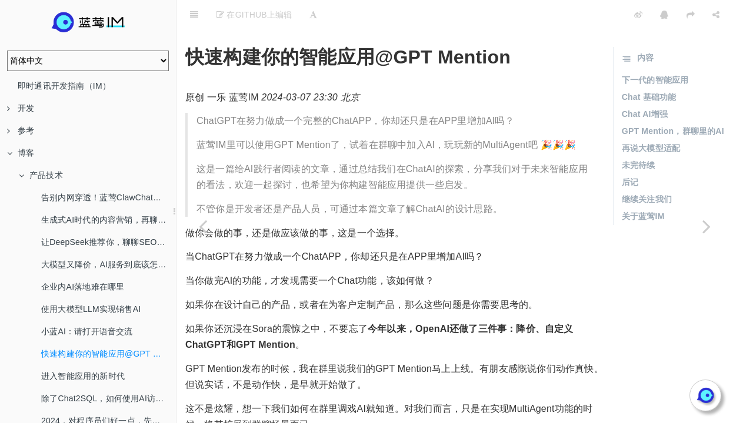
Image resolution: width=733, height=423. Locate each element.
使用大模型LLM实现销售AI (91, 309)
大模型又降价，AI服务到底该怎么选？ (108, 264)
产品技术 (41, 175)
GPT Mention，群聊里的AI (673, 101)
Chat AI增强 (645, 84)
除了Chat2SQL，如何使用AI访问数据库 (108, 398)
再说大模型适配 (651, 118)
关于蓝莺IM (643, 187)
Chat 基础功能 (649, 67)
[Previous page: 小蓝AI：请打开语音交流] (202, 226)
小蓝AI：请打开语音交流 (87, 331)
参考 (20, 130)
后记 (630, 152)
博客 (20, 152)
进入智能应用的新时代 (83, 376)
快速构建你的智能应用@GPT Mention (108, 353)
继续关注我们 (647, 169)
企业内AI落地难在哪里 (82, 286)
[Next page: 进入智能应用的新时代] (706, 226)
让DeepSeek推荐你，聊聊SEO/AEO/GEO (108, 242)
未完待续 (638, 135)
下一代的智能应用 (655, 50)
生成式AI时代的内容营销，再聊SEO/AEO (108, 219)
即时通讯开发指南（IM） (64, 85)
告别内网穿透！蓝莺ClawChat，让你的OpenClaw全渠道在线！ (108, 197)
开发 (20, 108)
